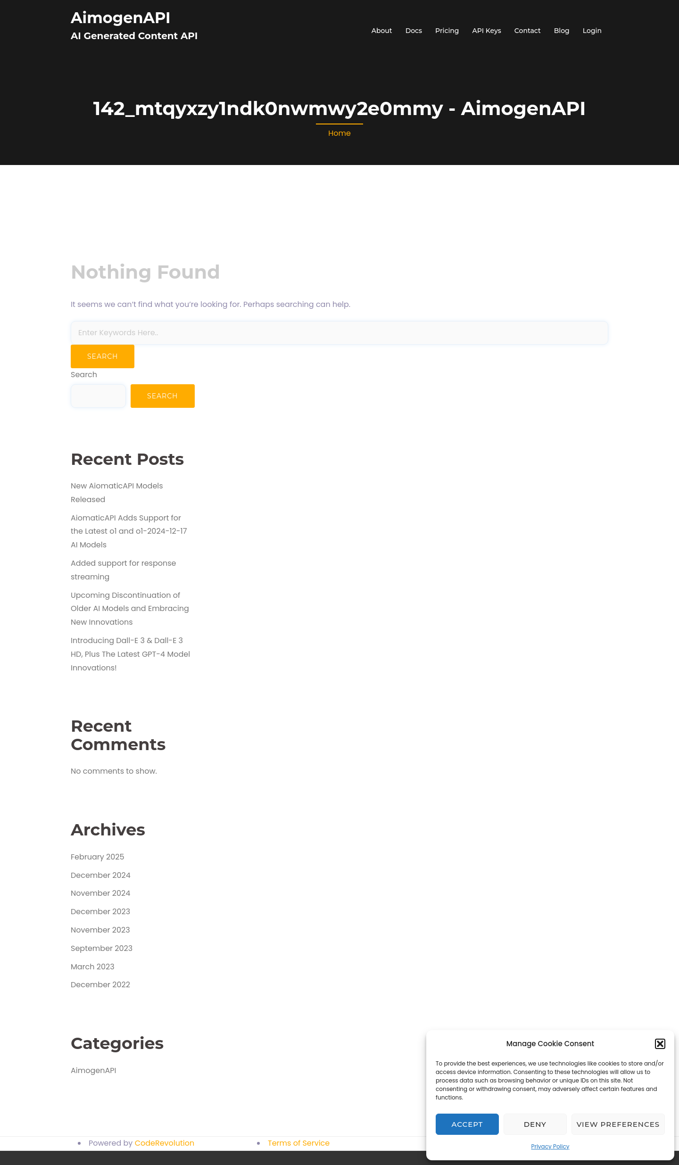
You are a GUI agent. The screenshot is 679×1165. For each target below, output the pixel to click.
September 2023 (101, 948)
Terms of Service (299, 1143)
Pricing (447, 30)
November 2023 (100, 930)
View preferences (618, 1124)
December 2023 (100, 911)
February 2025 (97, 856)
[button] (660, 1044)
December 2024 (101, 875)
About (382, 30)
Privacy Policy (550, 1146)
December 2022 (100, 984)
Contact (527, 30)
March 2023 (93, 966)
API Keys (486, 30)
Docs (414, 30)
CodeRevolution (165, 1143)
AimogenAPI (121, 17)
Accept (467, 1124)
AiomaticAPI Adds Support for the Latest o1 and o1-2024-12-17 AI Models (129, 531)
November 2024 (100, 893)
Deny (535, 1124)
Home (339, 133)
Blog (562, 30)
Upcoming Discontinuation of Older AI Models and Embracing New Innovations (130, 609)
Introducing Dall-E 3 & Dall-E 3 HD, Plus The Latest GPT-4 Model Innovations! (130, 654)
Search (84, 374)
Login (592, 30)
